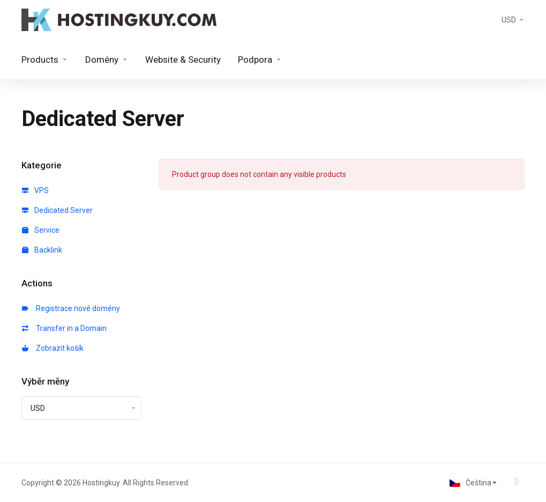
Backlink (42, 250)
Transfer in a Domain (64, 328)
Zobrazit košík (53, 348)
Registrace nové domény (71, 308)
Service (40, 230)
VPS (35, 190)
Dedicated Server (57, 210)
